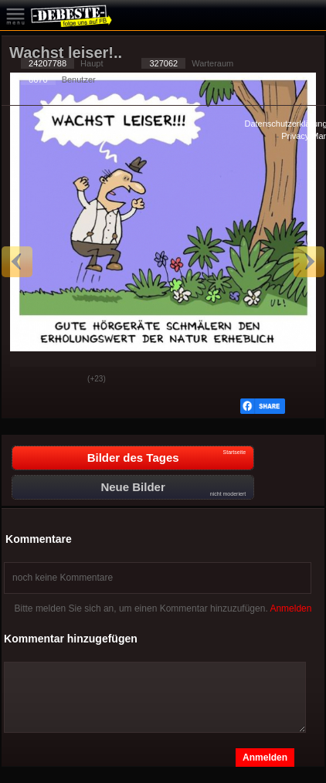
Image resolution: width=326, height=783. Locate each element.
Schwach (64, 380)
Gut (25, 380)
